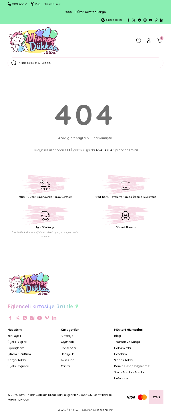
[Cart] (159, 40)
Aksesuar (67, 362)
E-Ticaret (75, 411)
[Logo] (34, 40)
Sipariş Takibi (123, 362)
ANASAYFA (104, 152)
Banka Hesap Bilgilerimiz (131, 368)
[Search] (85, 63)
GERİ (68, 152)
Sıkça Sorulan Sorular (129, 374)
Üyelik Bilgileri (17, 343)
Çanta (65, 368)
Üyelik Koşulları (18, 368)
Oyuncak (67, 343)
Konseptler (68, 350)
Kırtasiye (67, 337)
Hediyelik (67, 356)
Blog (117, 337)
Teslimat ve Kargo (127, 343)
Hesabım (120, 356)
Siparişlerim (16, 350)
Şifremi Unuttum (19, 356)
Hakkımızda (122, 350)
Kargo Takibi (17, 362)
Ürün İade (121, 380)
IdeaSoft (63, 411)
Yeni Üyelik (15, 337)
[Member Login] (148, 40)
